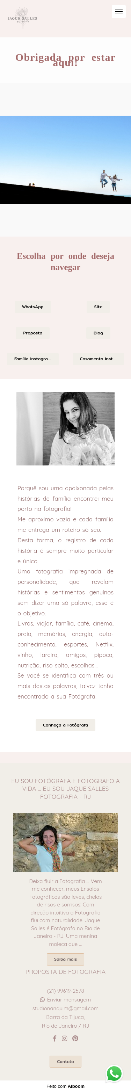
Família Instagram (32, 358)
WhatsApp (33, 306)
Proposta (32, 333)
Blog (98, 333)
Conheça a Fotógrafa (65, 725)
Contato (65, 1061)
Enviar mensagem (69, 999)
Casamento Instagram (102, 358)
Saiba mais (65, 959)
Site (98, 306)
